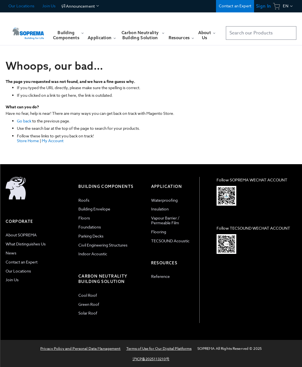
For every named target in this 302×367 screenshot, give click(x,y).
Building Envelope (94, 209)
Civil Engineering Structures (102, 245)
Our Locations (21, 5)
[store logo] (28, 30)
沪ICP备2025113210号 (151, 358)
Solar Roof (87, 313)
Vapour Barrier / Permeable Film (165, 220)
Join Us (48, 5)
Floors (84, 218)
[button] (288, 6)
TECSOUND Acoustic (170, 240)
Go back (24, 121)
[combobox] (261, 33)
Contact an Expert (235, 5)
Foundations (89, 227)
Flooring (158, 231)
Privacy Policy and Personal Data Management (80, 348)
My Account (52, 140)
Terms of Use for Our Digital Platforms (159, 348)
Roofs (83, 200)
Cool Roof (87, 295)
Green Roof (88, 304)
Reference (160, 276)
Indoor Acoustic (92, 253)
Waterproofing (164, 200)
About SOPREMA (21, 235)
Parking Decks (90, 236)
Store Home (28, 140)
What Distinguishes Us (26, 244)
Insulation (160, 209)
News (11, 253)
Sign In (263, 6)
